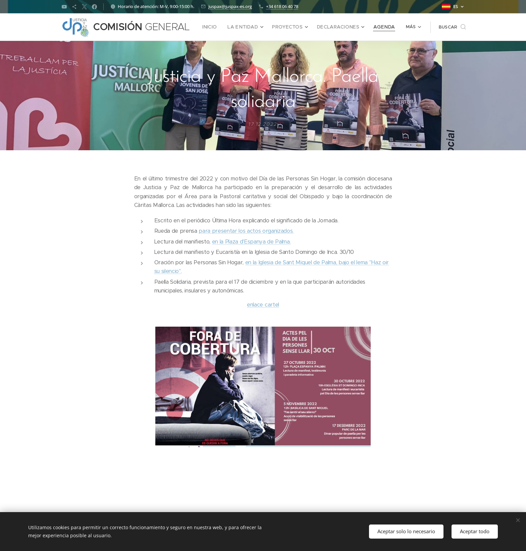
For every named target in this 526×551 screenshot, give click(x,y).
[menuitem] (213, 27)
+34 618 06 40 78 (282, 6)
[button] (442, 27)
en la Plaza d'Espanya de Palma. (251, 241)
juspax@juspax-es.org (230, 6)
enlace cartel (263, 304)
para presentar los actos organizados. (246, 230)
